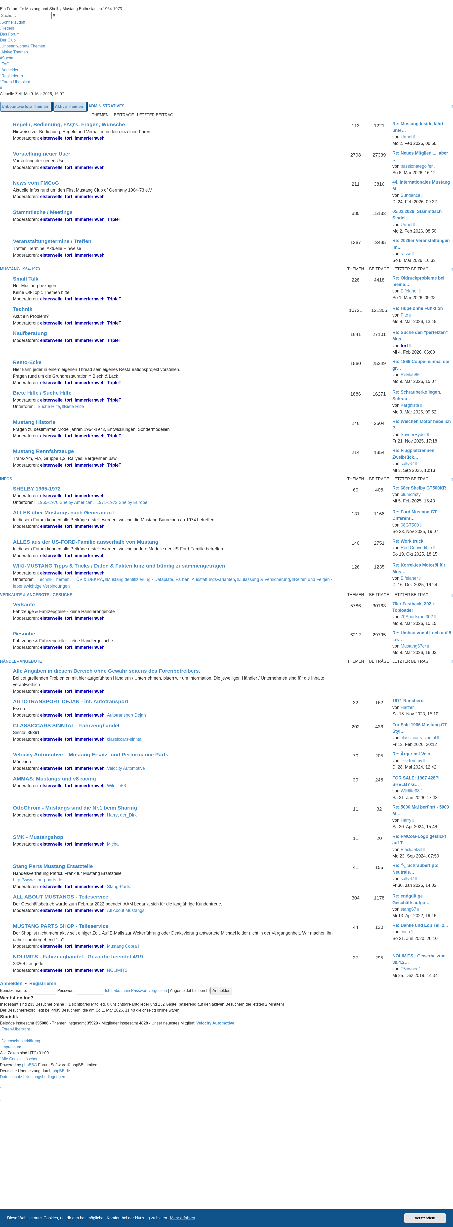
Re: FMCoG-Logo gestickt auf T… (419, 839)
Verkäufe (24, 604)
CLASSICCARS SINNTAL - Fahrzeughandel (66, 725)
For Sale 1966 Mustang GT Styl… (419, 728)
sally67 (407, 463)
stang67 (408, 909)
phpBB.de (61, 1071)
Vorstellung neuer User (41, 154)
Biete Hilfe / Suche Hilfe (42, 393)
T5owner (409, 968)
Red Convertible (416, 547)
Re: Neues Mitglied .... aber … (420, 156)
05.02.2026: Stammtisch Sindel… (417, 214)
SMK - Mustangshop (38, 837)
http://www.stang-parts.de (37, 879)
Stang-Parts (118, 886)
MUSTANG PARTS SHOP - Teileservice (60, 926)
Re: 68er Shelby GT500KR (419, 488)
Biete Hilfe (73, 406)
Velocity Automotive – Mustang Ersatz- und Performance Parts (90, 754)
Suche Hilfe (48, 406)
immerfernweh (89, 138)
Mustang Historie (34, 422)
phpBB (28, 1065)
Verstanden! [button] (425, 1218)
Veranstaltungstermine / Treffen (52, 241)
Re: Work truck (407, 541)
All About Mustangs (125, 910)
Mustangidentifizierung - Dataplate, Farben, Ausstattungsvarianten (170, 579)
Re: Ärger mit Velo (411, 753)
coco (405, 931)
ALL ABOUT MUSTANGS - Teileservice (60, 897)
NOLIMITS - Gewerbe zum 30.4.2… (419, 959)
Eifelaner (409, 290)
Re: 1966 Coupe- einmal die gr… (420, 364)
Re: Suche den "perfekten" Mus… (420, 335)
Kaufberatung (30, 333)
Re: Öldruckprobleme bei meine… (418, 281)
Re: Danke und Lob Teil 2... (420, 925)
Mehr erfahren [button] (182, 1218)
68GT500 (410, 525)
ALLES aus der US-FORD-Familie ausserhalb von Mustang (85, 542)
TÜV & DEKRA (87, 579)
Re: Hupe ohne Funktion (417, 308)
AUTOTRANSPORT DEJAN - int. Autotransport (70, 701)
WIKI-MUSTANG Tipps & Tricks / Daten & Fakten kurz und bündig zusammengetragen (119, 566)
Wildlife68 (116, 785)
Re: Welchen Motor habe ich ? (421, 424)
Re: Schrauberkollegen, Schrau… (416, 395)
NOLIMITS (117, 970)
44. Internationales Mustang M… (421, 185)
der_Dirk (128, 815)
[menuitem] (7, 28)
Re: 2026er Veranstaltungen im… (421, 243)
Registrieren (42, 983)
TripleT (114, 219)
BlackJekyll (411, 849)
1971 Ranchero (407, 700)
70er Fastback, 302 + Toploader (413, 607)
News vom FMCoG (36, 183)
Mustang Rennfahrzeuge (43, 451)
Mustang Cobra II (123, 946)
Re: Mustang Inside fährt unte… (417, 127)
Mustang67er (413, 646)
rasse (406, 253)
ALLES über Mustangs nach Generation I (64, 512)
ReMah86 (410, 374)
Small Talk (26, 279)
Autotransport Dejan (126, 715)
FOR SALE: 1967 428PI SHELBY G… (416, 781)
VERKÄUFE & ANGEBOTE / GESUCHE (36, 595)
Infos (6, 479)
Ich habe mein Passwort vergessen (136, 990)
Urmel (406, 136)
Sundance (410, 195)
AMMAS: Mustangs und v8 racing (54, 778)
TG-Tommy (411, 760)
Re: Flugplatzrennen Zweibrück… (413, 453)
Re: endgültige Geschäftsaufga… (411, 899)
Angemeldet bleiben (189, 990)
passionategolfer (417, 166)
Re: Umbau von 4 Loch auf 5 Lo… (421, 636)
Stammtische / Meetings (43, 212)
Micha (113, 844)
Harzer (407, 707)
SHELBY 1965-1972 (37, 488)
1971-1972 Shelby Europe (121, 502)
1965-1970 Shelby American (64, 502)
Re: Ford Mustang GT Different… (414, 515)
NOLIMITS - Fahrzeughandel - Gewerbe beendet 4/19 (78, 956)
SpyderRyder (413, 434)
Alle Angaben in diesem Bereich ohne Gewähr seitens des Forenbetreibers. (106, 671)
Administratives (106, 106)
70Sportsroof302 (417, 616)
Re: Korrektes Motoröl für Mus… (418, 568)
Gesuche (24, 633)
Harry (112, 815)
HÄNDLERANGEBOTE (21, 661)
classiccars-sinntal (124, 739)
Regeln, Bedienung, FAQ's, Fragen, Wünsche (69, 124)
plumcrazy (410, 494)
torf (68, 138)
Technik (22, 309)
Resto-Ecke (27, 362)
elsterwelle (51, 138)
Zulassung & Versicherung (263, 579)
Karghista (410, 405)
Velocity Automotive (126, 768)
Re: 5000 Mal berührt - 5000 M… (420, 810)
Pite (404, 315)
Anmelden (11, 983)
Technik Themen (53, 579)
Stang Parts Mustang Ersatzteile (53, 866)
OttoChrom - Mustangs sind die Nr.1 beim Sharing (75, 808)
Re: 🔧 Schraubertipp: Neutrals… (415, 868)
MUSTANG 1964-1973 (20, 269)
